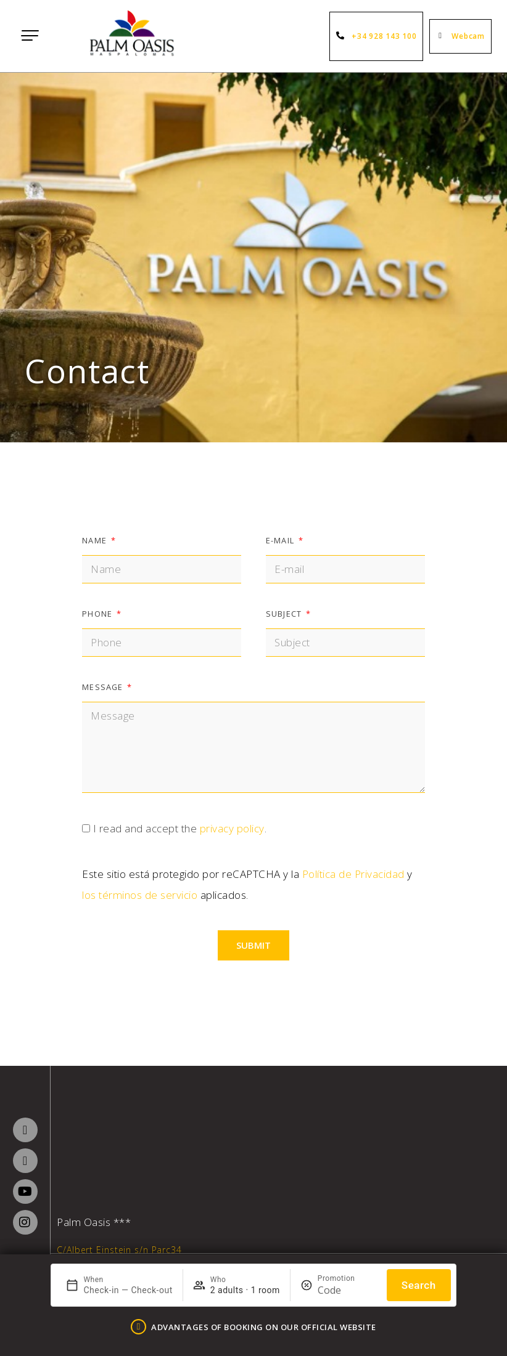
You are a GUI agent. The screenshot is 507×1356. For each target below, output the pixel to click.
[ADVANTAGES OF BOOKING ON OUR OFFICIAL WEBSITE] (138, 1326)
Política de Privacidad (353, 874)
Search (419, 1285)
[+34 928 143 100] (342, 36)
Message (103, 686)
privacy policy (232, 828)
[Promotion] (347, 1290)
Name (95, 540)
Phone (98, 613)
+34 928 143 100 (384, 36)
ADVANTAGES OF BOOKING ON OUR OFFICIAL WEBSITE (263, 1327)
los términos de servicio (139, 895)
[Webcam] (442, 36)
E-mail (281, 540)
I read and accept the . (180, 828)
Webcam (468, 36)
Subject (285, 613)
